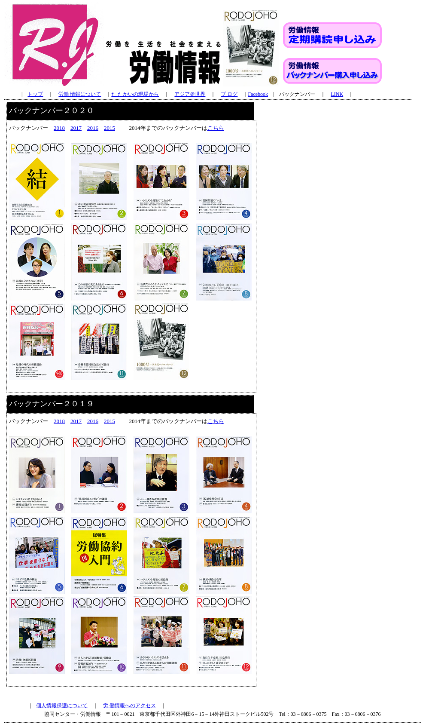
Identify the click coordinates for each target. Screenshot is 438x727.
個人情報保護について (62, 705)
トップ (35, 94)
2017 (76, 128)
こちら (215, 128)
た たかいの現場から (135, 94)
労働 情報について (79, 94)
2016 (92, 128)
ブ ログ (229, 94)
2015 (109, 128)
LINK (337, 94)
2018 (59, 128)
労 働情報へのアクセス (129, 705)
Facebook (258, 94)
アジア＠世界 (189, 94)
